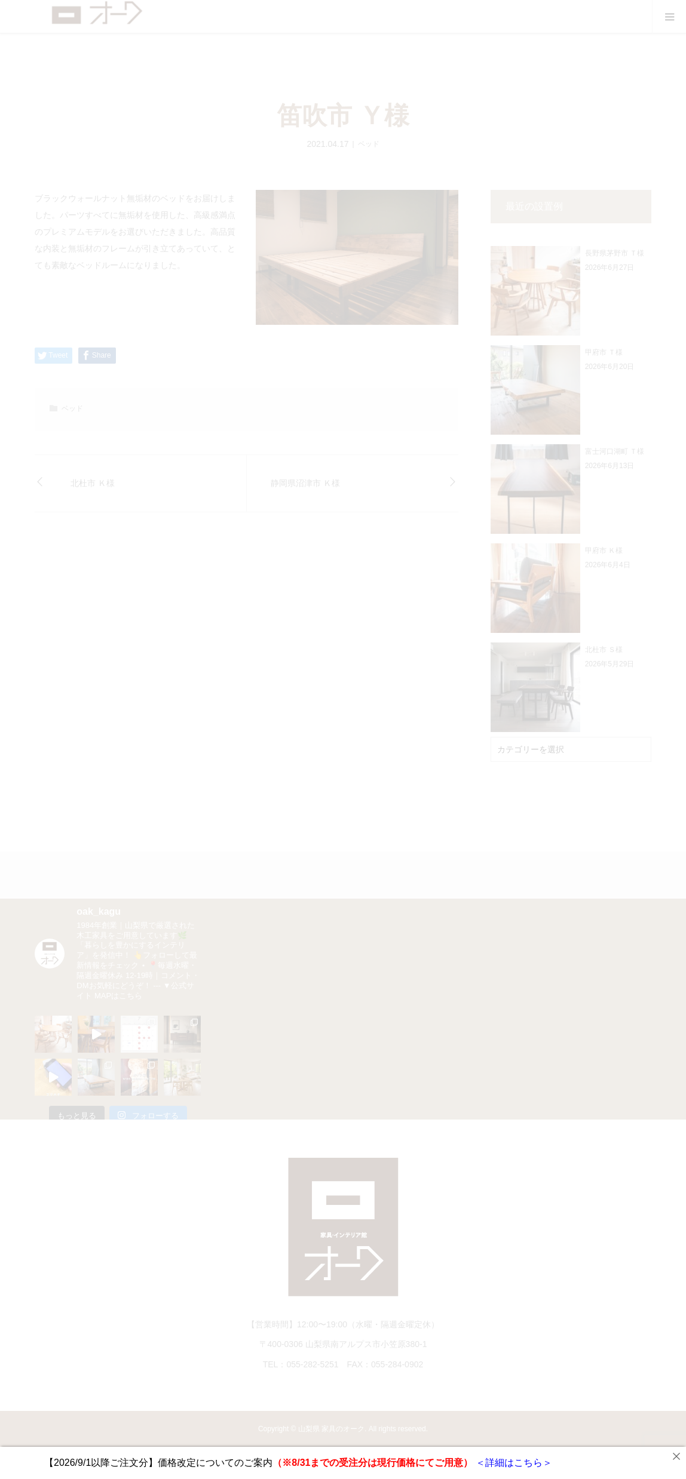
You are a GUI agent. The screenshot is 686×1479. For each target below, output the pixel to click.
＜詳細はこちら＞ (512, 1463)
